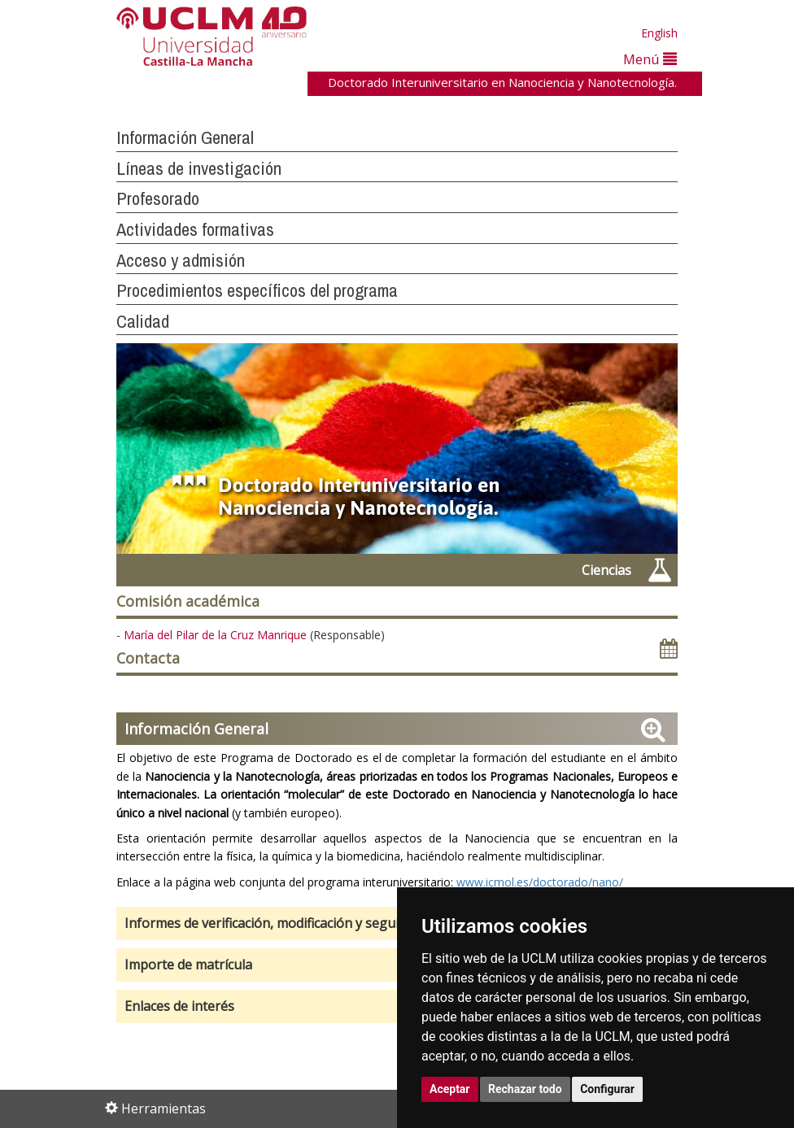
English (659, 33)
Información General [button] (185, 137)
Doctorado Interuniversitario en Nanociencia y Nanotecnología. (502, 82)
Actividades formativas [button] (195, 229)
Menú (650, 59)
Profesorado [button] (157, 198)
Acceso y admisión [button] (180, 260)
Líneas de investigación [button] (198, 168)
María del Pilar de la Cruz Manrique (215, 634)
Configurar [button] (607, 1088)
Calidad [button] (142, 321)
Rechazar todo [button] (525, 1088)
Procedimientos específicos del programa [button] (257, 290)
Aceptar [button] (450, 1088)
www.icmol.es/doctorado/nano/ (539, 882)
